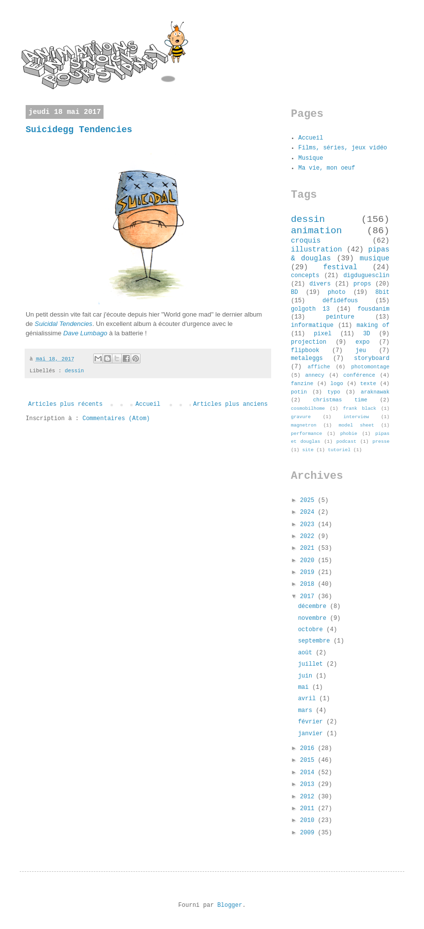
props (362, 284)
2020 (309, 560)
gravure (301, 417)
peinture (340, 317)
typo (333, 392)
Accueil (148, 404)
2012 (309, 796)
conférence (359, 375)
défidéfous (340, 300)
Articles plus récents (65, 404)
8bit (382, 292)
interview (356, 417)
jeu (360, 350)
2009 (309, 832)
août (307, 652)
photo (337, 292)
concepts (305, 275)
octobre (312, 629)
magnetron (304, 425)
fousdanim (373, 309)
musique (374, 258)
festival (340, 267)
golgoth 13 (310, 309)
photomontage (370, 367)
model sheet (356, 425)
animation (316, 230)
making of (372, 325)
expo (362, 342)
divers (319, 284)
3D (366, 333)
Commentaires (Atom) (116, 418)
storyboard (371, 358)
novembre (314, 618)
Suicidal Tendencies (63, 323)
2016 (309, 748)
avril (308, 698)
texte (368, 384)
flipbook (305, 350)
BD (294, 292)
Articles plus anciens (230, 404)
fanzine (302, 384)
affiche (319, 367)
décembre (314, 606)
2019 (309, 572)
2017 (309, 596)
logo (336, 384)
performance (306, 433)
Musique (310, 158)
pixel (322, 333)
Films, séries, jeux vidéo (342, 147)
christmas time (340, 400)
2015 (309, 760)
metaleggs (307, 358)
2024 (309, 512)
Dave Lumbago (85, 333)
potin (299, 392)
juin (307, 676)
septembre (315, 641)
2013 (309, 784)
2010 (309, 820)
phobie (348, 433)
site (308, 450)
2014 (309, 772)
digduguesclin (366, 275)
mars (307, 710)
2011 (309, 808)
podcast (346, 441)
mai (305, 687)
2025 (309, 500)
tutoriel (339, 450)
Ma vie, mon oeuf (326, 168)
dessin (74, 371)
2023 (309, 524)
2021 (309, 548)
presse (380, 441)
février (312, 721)
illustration (316, 249)
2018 (309, 584)
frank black (359, 408)
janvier (312, 733)
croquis (305, 241)
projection (308, 342)
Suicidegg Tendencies (79, 130)
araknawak (375, 392)
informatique (312, 325)
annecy (314, 375)
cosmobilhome (308, 408)
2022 (309, 536)
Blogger (229, 905)
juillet (312, 664)
